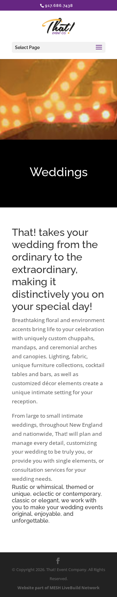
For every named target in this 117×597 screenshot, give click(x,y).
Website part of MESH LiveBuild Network (58, 587)
